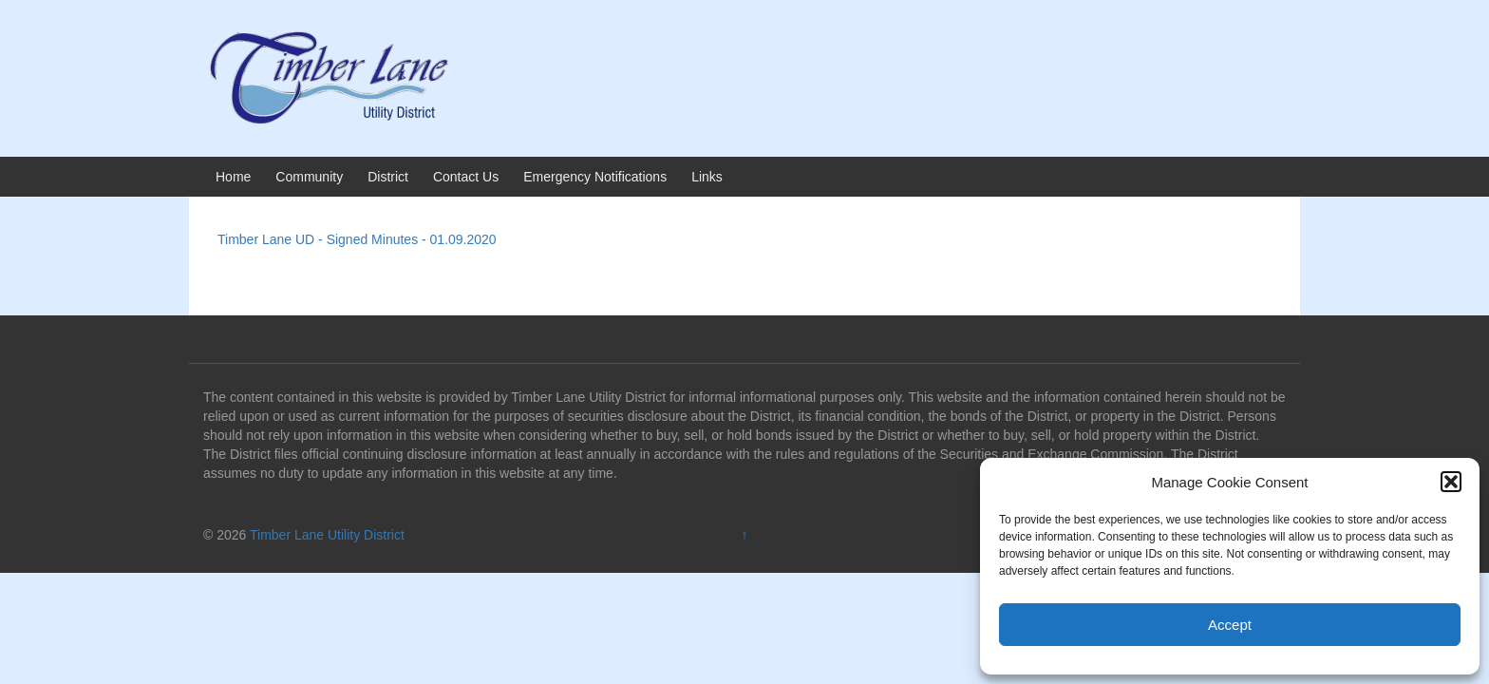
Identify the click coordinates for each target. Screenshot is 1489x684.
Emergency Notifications (595, 176)
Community (309, 176)
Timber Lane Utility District (327, 534)
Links (707, 176)
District (388, 176)
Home (233, 176)
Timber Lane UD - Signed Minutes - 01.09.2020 (357, 239)
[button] (1451, 481)
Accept (1230, 625)
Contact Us (466, 176)
